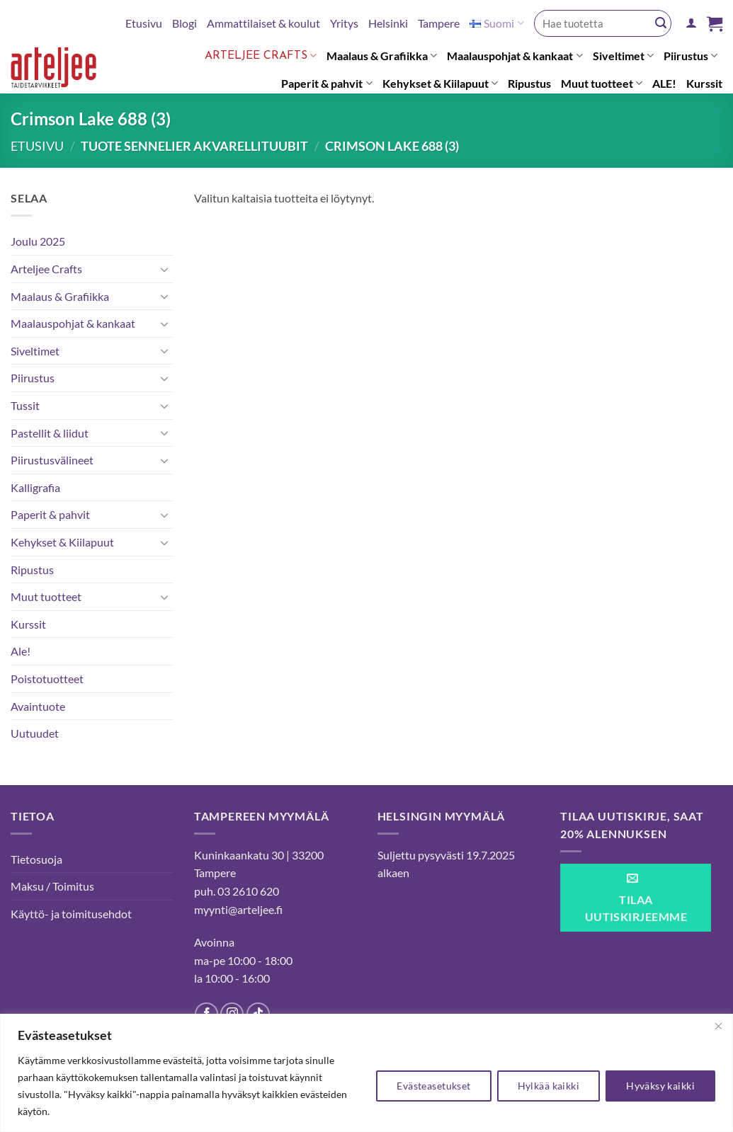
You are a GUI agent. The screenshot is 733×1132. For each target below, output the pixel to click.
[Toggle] (164, 269)
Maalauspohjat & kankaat (514, 56)
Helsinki (388, 23)
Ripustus (529, 83)
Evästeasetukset (433, 1086)
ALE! (664, 83)
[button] (691, 23)
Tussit (25, 405)
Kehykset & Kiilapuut (440, 83)
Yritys (344, 23)
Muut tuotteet (601, 83)
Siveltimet (623, 56)
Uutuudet (35, 733)
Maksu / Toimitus (52, 886)
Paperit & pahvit (326, 83)
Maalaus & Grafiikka (381, 56)
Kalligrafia (35, 487)
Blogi (184, 23)
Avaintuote (38, 706)
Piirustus (690, 56)
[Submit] (660, 23)
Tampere (439, 23)
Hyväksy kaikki (660, 1086)
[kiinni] (718, 1025)
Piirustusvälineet (52, 460)
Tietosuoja (36, 859)
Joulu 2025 (38, 241)
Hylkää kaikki (548, 1086)
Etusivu (143, 23)
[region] (366, 1073)
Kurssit (704, 83)
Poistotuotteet (47, 678)
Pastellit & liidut (50, 433)
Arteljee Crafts (261, 55)
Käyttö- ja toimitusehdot (71, 913)
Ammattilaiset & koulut (263, 23)
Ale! (20, 651)
